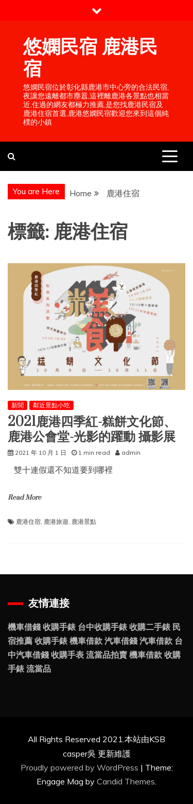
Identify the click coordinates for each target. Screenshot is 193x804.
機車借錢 (24, 627)
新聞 (17, 405)
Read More (24, 497)
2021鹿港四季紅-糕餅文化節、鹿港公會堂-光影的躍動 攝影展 (92, 430)
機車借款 (85, 641)
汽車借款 (155, 641)
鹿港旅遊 (56, 521)
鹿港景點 (84, 521)
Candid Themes (126, 781)
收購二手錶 (149, 627)
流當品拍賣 (106, 654)
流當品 (38, 668)
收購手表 (67, 654)
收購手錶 (59, 627)
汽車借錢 (120, 641)
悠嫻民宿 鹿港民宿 (90, 58)
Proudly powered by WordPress (81, 767)
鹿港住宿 (28, 521)
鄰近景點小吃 (51, 405)
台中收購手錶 (102, 627)
